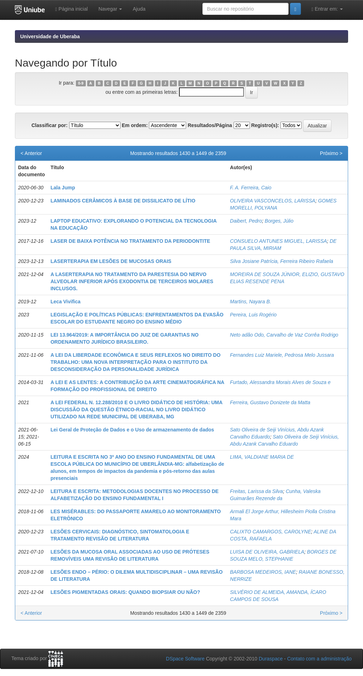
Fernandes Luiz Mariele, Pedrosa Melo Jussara (282, 355)
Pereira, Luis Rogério (253, 314)
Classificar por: (50, 125)
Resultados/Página (210, 125)
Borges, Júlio (279, 221)
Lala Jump (62, 187)
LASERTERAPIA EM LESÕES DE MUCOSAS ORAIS (110, 261)
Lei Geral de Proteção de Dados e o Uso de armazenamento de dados (132, 429)
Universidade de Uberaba (50, 36)
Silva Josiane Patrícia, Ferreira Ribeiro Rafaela (281, 261)
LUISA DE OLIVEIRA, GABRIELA (267, 552)
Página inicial (71, 9)
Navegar (110, 9)
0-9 (80, 83)
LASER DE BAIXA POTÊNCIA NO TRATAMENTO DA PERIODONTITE (130, 241)
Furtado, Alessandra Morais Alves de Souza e (280, 382)
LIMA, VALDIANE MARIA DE (262, 457)
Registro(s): (265, 125)
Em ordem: (134, 125)
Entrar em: (327, 9)
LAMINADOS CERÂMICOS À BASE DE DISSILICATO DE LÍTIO (122, 201)
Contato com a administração (319, 658)
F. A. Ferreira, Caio (251, 187)
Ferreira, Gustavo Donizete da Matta (270, 402)
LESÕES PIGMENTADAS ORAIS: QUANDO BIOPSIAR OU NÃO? (125, 592)
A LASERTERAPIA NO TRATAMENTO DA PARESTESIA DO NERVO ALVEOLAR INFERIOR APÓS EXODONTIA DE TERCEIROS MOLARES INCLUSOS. (131, 281)
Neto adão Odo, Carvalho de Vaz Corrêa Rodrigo (284, 335)
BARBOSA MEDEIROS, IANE (263, 572)
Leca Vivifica (65, 301)
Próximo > (331, 153)
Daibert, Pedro (246, 221)
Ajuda (139, 9)
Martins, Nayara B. (250, 301)
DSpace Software (185, 658)
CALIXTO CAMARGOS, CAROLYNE (270, 531)
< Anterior (31, 153)
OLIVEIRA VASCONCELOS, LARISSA (272, 201)
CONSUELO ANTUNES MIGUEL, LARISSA (278, 241)
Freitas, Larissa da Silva (256, 491)
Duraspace (271, 658)
